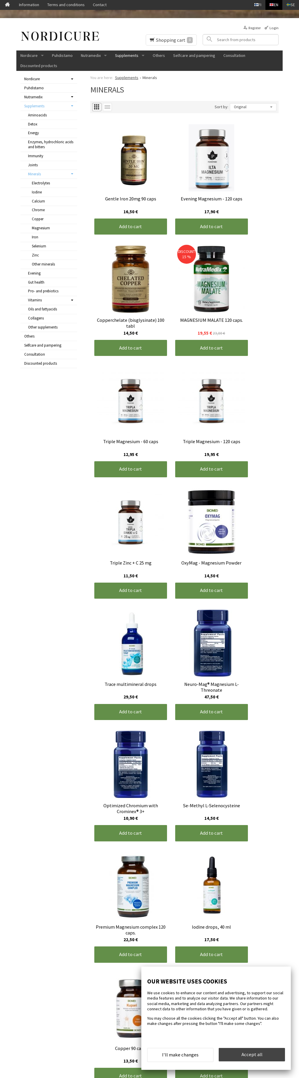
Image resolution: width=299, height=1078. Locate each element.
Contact (100, 4)
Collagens (36, 318)
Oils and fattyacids (42, 309)
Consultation (234, 55)
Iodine (37, 192)
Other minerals (43, 264)
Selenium (39, 246)
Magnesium (41, 228)
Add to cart (121, 208)
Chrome (38, 209)
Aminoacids (37, 115)
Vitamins (35, 300)
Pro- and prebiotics (43, 291)
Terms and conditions (66, 4)
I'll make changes (180, 1057)
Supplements (126, 55)
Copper (38, 218)
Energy (33, 132)
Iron (35, 237)
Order (101, 1020)
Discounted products (38, 65)
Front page (28, 983)
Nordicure (29, 55)
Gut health (36, 282)
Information (29, 4)
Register (254, 28)
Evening (34, 273)
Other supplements (43, 327)
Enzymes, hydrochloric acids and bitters (50, 144)
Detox (32, 124)
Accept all (252, 1056)
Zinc (35, 255)
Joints (33, 165)
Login (274, 28)
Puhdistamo (62, 55)
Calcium (38, 201)
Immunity (35, 155)
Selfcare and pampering (194, 55)
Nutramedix (91, 55)
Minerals (34, 174)
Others (159, 55)
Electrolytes (41, 183)
